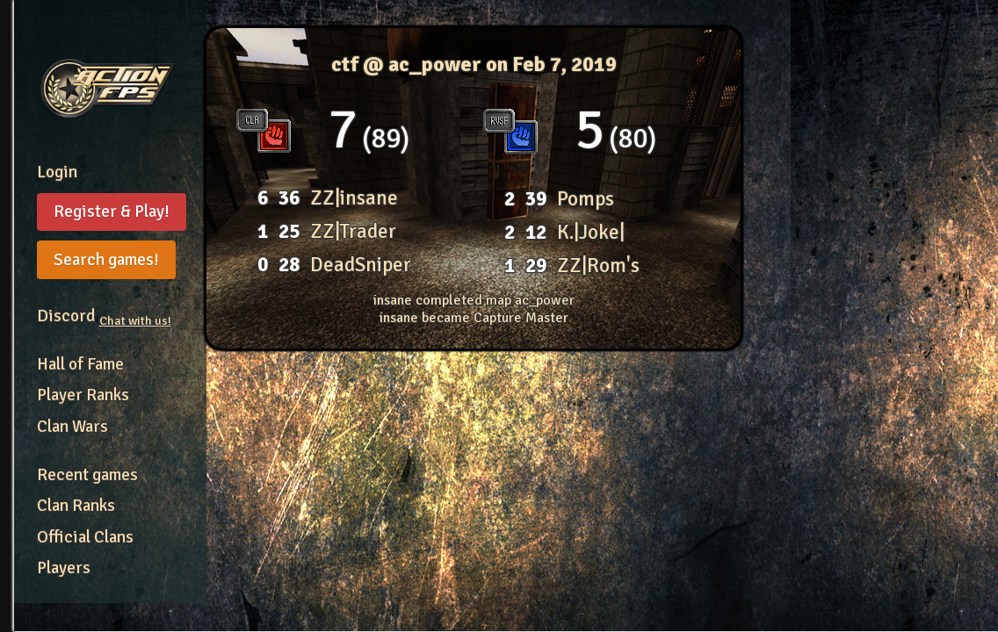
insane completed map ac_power (474, 300)
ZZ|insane (354, 198)
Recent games (87, 474)
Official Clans (85, 537)
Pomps (585, 199)
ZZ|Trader (353, 231)
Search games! (106, 259)
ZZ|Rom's (598, 265)
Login (57, 172)
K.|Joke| (591, 232)
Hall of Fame (80, 364)
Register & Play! (112, 211)
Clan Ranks (76, 505)
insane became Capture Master (474, 318)
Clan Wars (72, 426)
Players (63, 567)
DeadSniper (360, 264)
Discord (104, 316)
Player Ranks (83, 395)
